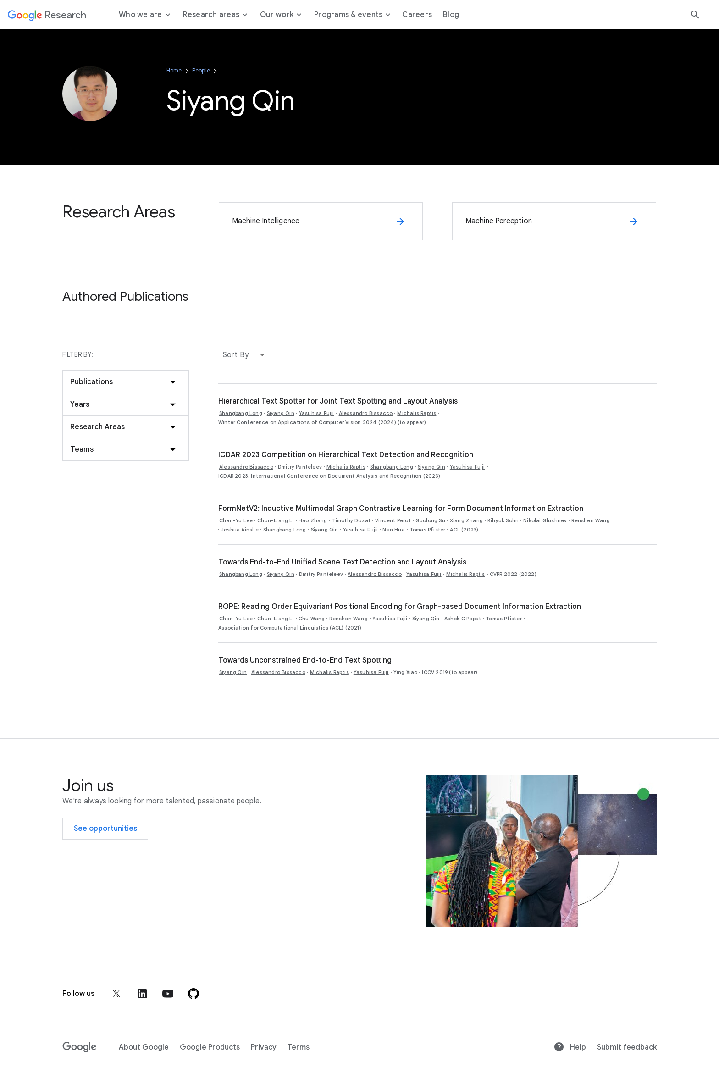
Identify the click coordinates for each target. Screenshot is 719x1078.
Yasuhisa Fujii (316, 413)
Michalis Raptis (416, 413)
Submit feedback (627, 1047)
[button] (245, 355)
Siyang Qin (280, 413)
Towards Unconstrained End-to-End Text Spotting (305, 660)
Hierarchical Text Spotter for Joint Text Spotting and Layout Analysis (338, 401)
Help (569, 1047)
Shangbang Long (240, 413)
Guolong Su (430, 520)
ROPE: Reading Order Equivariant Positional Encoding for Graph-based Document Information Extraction (399, 606)
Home (174, 70)
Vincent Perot (393, 520)
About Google (144, 1047)
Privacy (264, 1047)
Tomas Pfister (427, 529)
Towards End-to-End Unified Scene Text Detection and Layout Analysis (342, 562)
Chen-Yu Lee (236, 520)
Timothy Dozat (351, 520)
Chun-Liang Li (275, 520)
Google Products (210, 1047)
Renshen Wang (590, 520)
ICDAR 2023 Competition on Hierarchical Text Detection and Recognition (345, 454)
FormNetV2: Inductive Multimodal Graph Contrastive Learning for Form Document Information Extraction (400, 508)
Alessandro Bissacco (366, 413)
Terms (299, 1047)
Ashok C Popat (462, 618)
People (201, 70)
